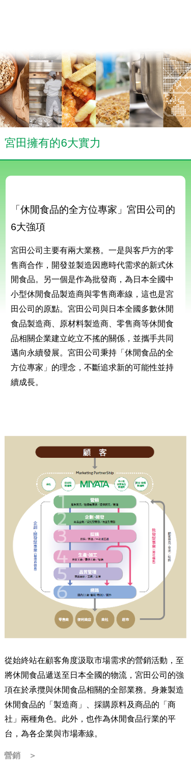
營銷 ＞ (20, 755)
